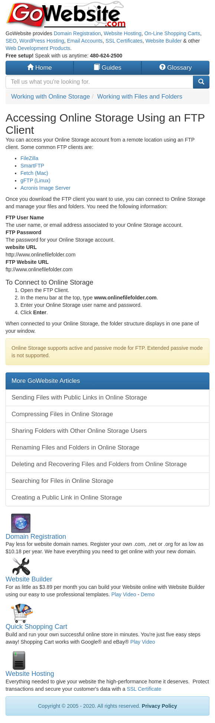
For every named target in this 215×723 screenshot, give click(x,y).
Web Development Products (38, 48)
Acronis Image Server (45, 188)
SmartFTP (32, 166)
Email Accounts (84, 41)
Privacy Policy (159, 706)
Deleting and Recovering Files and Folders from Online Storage (99, 464)
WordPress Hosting (41, 41)
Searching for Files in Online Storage (62, 480)
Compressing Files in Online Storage (62, 414)
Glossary (175, 67)
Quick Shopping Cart (36, 626)
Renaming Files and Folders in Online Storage (75, 447)
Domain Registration (77, 33)
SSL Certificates (124, 41)
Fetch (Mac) (34, 173)
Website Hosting (122, 33)
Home (39, 67)
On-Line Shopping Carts (172, 33)
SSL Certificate (144, 689)
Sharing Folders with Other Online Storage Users (79, 430)
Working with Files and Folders (139, 96)
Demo (147, 594)
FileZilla (29, 158)
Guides (107, 67)
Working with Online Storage (50, 96)
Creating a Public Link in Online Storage (67, 497)
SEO (11, 41)
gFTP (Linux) (35, 180)
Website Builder (164, 41)
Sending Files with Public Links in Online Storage (79, 397)
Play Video (123, 594)
